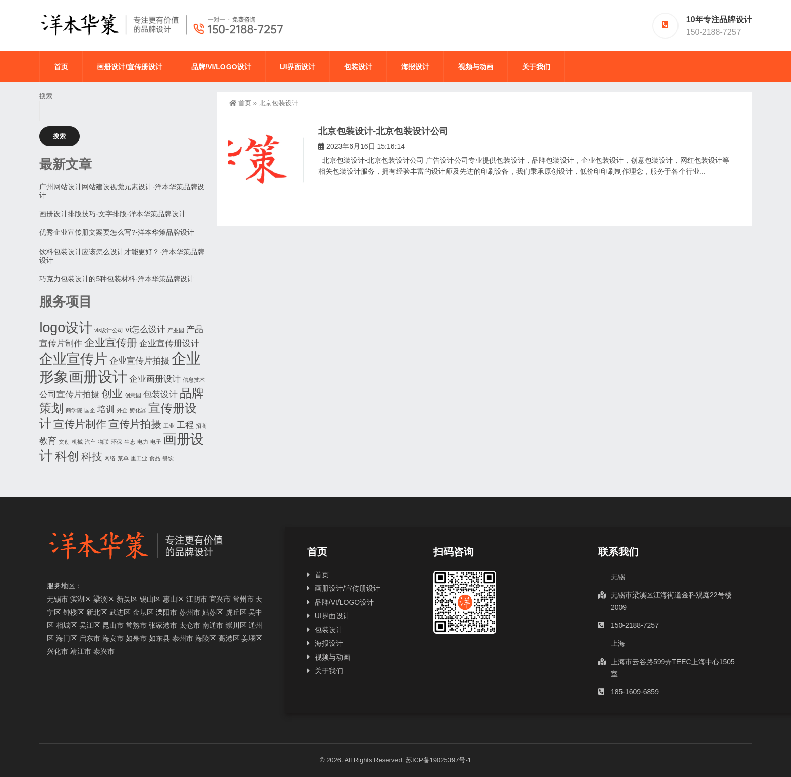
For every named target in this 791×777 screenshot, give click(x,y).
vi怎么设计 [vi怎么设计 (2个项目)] (145, 329)
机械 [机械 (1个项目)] (77, 442)
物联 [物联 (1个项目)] (103, 442)
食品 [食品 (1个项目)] (154, 458)
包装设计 (358, 67)
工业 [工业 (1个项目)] (169, 426)
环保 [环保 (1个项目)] (116, 442)
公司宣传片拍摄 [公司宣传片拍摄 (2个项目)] (69, 394)
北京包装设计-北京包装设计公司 (383, 131)
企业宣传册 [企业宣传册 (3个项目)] (110, 342)
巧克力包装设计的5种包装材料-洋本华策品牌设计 (116, 279)
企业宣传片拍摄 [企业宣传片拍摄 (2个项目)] (139, 361)
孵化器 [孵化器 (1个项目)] (138, 410)
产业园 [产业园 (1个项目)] (175, 330)
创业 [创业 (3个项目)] (112, 393)
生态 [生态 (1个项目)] (129, 442)
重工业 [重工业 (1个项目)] (139, 458)
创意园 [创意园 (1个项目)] (133, 395)
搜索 (45, 96)
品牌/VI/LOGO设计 (221, 67)
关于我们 (536, 67)
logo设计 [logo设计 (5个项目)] (65, 327)
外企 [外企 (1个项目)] (122, 410)
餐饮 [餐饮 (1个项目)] (168, 458)
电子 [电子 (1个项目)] (155, 442)
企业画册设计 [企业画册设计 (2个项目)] (155, 379)
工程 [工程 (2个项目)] (185, 425)
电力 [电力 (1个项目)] (142, 442)
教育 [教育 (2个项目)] (47, 441)
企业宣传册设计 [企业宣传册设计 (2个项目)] (169, 343)
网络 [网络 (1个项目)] (110, 458)
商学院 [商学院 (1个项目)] (74, 410)
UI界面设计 (297, 67)
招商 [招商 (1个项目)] (201, 426)
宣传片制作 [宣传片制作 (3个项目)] (79, 424)
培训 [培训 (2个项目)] (106, 409)
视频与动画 (475, 67)
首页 (61, 67)
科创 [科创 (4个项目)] (67, 456)
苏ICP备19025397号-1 (438, 760)
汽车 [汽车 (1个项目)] (90, 442)
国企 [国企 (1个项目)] (89, 410)
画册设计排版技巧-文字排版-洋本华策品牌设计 (112, 214)
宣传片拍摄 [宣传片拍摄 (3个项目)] (134, 424)
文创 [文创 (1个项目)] (64, 442)
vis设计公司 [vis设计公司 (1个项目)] (108, 330)
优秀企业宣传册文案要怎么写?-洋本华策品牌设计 (116, 232)
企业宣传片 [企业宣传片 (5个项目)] (73, 359)
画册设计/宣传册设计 (129, 67)
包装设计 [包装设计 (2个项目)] (160, 394)
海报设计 (415, 67)
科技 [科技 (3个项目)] (91, 456)
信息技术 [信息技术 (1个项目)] (194, 380)
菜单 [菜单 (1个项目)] (123, 458)
